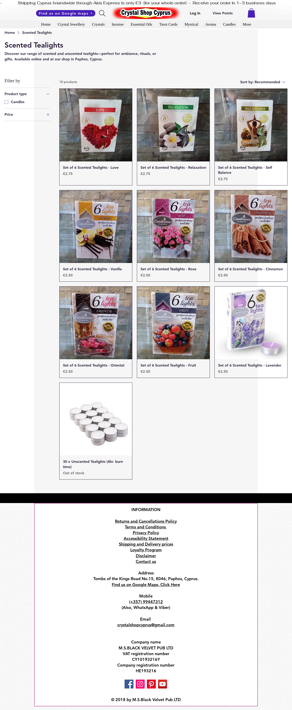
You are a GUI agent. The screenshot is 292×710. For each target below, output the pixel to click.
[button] (251, 13)
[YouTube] (162, 684)
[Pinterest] (151, 684)
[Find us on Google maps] (65, 13)
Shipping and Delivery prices (146, 544)
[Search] (102, 13)
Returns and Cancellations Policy (146, 521)
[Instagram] (140, 684)
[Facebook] (129, 684)
